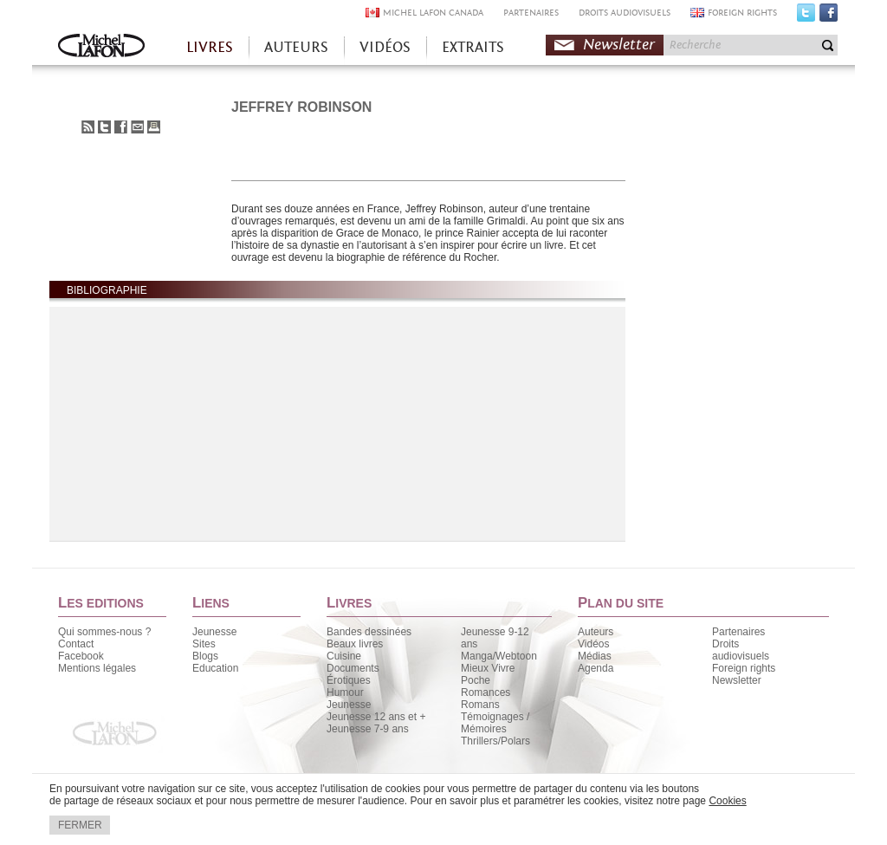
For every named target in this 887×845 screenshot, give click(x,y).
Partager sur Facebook (120, 126)
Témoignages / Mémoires (495, 723)
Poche (475, 680)
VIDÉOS (385, 47)
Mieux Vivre (488, 668)
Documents (353, 668)
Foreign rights (743, 668)
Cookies (727, 801)
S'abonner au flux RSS (87, 126)
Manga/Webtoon (499, 656)
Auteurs (595, 632)
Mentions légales (97, 668)
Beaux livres (355, 644)
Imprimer (153, 126)
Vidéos (593, 644)
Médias (595, 656)
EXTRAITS (473, 47)
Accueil (101, 47)
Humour (345, 692)
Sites (204, 644)
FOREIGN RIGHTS (742, 12)
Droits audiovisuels (740, 650)
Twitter (806, 16)
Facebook (828, 16)
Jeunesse (214, 632)
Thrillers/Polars (495, 741)
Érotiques (349, 680)
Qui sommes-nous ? (104, 632)
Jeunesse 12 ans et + (376, 717)
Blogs (205, 656)
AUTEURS (296, 47)
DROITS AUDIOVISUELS (624, 12)
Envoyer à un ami (137, 126)
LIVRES (209, 47)
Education (215, 668)
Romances (485, 692)
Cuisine (344, 656)
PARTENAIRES (531, 12)
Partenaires (738, 632)
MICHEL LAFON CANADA (433, 12)
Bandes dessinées (369, 632)
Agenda (595, 668)
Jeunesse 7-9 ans (368, 729)
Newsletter (619, 45)
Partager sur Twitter (104, 126)
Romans (480, 705)
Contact (76, 644)
